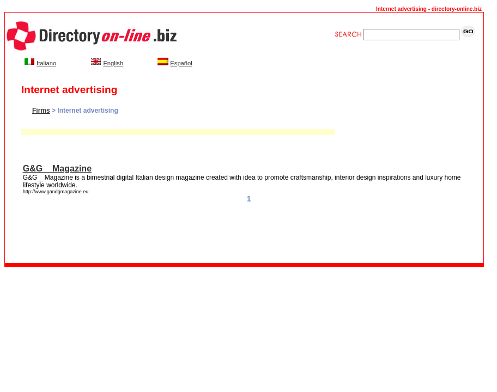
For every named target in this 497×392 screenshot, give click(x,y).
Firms (41, 110)
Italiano (46, 63)
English (113, 63)
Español (181, 63)
